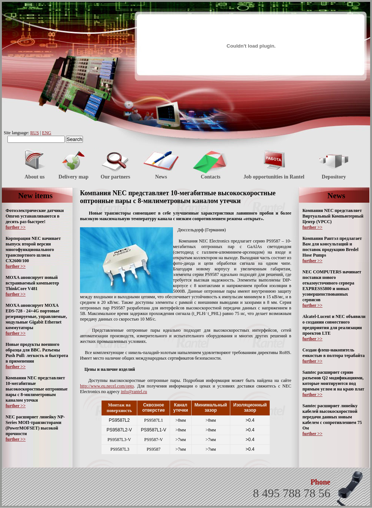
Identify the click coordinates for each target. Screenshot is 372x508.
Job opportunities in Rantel (273, 177)
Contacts (211, 177)
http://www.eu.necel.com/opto (107, 386)
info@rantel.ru (134, 391)
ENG (46, 132)
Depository (334, 177)
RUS (34, 132)
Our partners (115, 177)
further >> (16, 227)
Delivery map (73, 177)
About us (35, 177)
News (161, 177)
